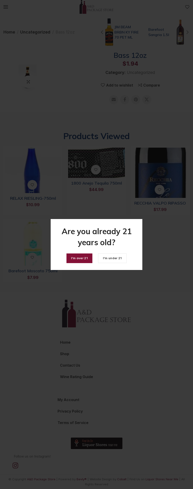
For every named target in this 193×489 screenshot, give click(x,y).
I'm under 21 (112, 258)
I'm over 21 (79, 258)
